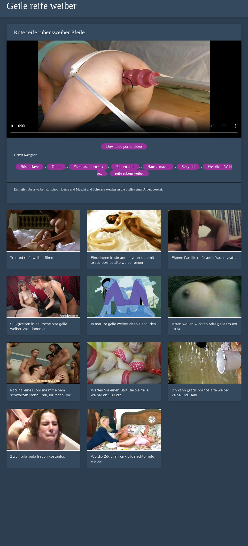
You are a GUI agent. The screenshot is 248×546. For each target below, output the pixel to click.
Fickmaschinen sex (88, 167)
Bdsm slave (30, 167)
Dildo (56, 167)
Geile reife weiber (42, 5)
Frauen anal (125, 167)
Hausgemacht (158, 167)
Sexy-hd (188, 167)
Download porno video (124, 146)
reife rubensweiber (129, 173)
